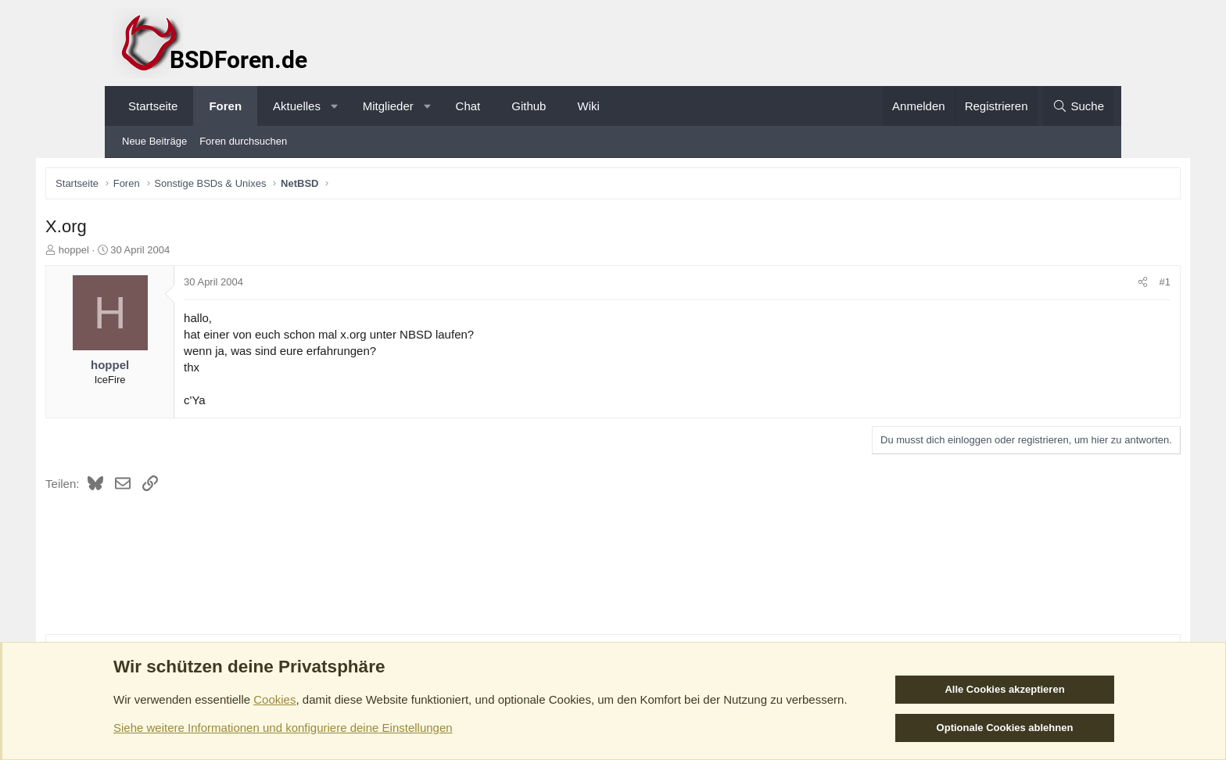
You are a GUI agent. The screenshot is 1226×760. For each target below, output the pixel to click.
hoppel (145, 252)
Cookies (274, 699)
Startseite (152, 106)
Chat (468, 106)
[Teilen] (1072, 285)
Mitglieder (388, 106)
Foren (225, 106)
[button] (334, 106)
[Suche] (1078, 106)
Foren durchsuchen (243, 141)
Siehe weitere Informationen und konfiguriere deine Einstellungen (283, 727)
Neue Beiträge (154, 141)
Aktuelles (297, 106)
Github (528, 106)
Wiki (588, 106)
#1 (1093, 285)
